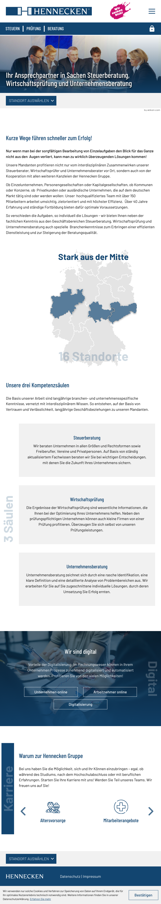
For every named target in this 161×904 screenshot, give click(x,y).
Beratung (56, 28)
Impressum (92, 876)
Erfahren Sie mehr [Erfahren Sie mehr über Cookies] (40, 899)
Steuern (13, 28)
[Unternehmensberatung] (87, 579)
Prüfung (33, 28)
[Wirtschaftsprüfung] (87, 514)
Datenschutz (70, 876)
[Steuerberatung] (87, 450)
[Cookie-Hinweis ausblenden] (143, 895)
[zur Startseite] (49, 11)
